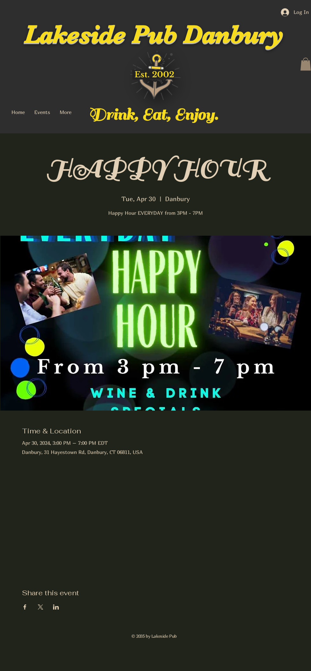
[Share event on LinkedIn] (56, 607)
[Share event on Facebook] (25, 607)
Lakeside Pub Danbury (153, 34)
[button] (305, 64)
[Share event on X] (40, 607)
